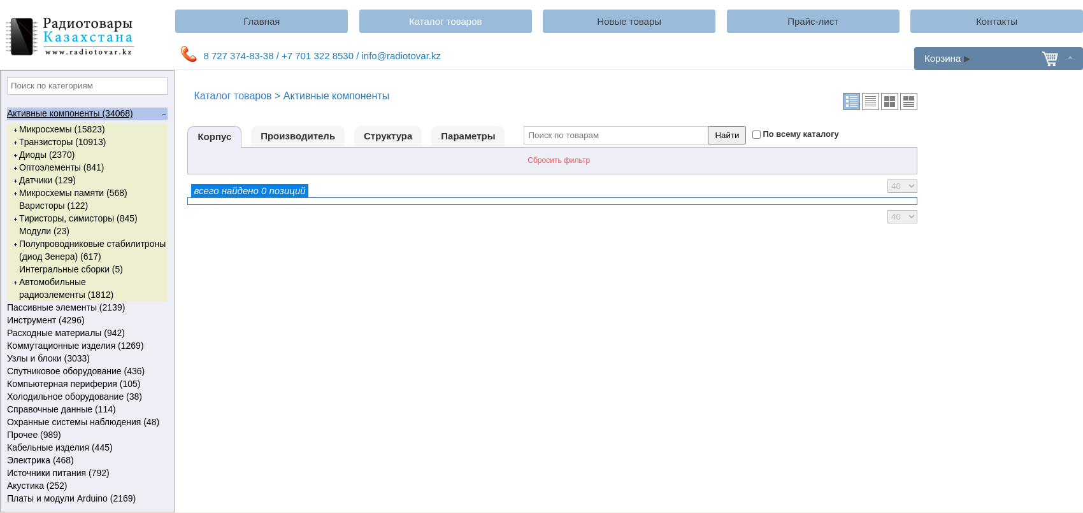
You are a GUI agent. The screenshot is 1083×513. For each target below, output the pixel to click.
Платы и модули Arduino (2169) (86, 499)
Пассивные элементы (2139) (86, 308)
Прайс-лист (812, 21)
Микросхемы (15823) (58, 129)
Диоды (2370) (43, 155)
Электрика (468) (86, 460)
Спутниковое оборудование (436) (86, 371)
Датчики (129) (43, 180)
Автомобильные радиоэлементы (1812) (62, 288)
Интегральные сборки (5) (71, 269)
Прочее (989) (86, 435)
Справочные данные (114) (86, 410)
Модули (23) (44, 231)
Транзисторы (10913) (58, 142)
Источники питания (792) (86, 473)
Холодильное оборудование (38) (86, 397)
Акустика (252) (86, 486)
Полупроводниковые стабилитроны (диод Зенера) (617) (88, 250)
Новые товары (629, 21)
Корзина (998, 58)
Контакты (996, 21)
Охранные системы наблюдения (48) (86, 422)
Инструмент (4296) (86, 320)
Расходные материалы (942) (86, 333)
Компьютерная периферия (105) (86, 384)
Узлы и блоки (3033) (86, 359)
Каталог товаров (445, 21)
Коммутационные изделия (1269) (86, 346)
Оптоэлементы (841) (57, 168)
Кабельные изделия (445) (86, 448)
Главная (261, 21)
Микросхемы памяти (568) (69, 193)
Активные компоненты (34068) (86, 114)
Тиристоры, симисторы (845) (74, 219)
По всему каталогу (800, 134)
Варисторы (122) (53, 205)
